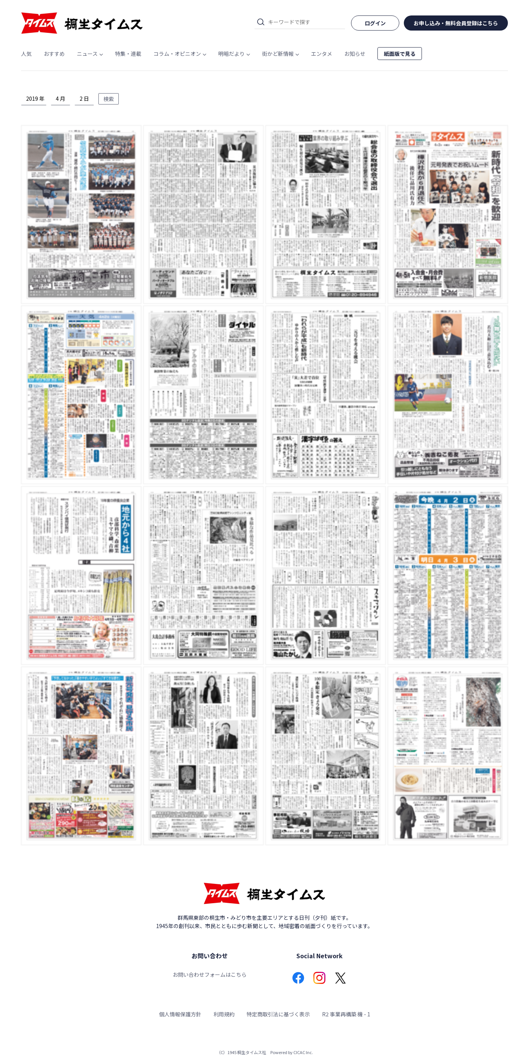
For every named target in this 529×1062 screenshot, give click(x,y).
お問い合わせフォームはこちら (210, 974)
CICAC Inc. (303, 1052)
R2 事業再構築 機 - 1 (346, 1014)
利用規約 (224, 1014)
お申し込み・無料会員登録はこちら (456, 23)
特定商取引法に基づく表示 (278, 1014)
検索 (108, 99)
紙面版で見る (400, 53)
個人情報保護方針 (180, 1014)
